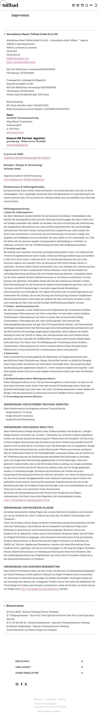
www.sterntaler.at (15, 132)
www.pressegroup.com (17, 145)
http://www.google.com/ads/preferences (40, 589)
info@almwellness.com (18, 58)
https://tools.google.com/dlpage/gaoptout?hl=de (27, 500)
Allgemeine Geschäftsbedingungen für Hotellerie (27, 158)
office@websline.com (33, 179)
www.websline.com (13, 179)
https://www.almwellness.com (21, 62)
